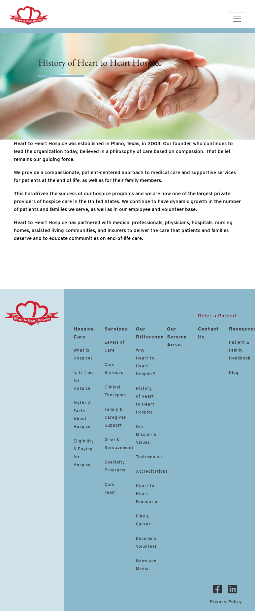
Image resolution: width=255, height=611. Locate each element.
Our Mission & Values (146, 434)
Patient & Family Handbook (239, 350)
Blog (234, 372)
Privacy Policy (226, 601)
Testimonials (149, 456)
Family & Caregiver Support (115, 417)
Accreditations (152, 471)
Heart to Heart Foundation (148, 493)
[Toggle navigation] (237, 18)
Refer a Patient (217, 316)
